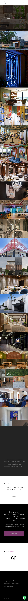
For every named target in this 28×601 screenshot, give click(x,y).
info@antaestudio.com (8, 586)
